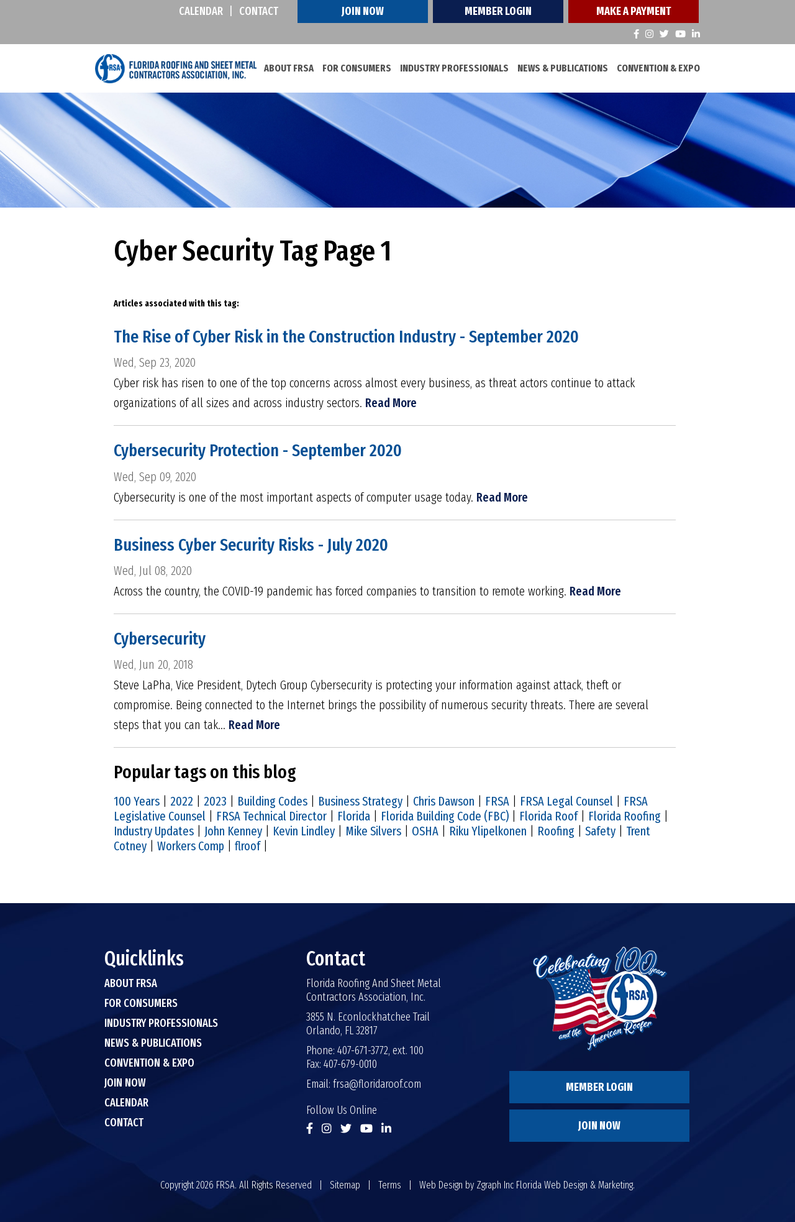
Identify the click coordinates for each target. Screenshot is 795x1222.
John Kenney (233, 831)
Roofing (556, 831)
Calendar (201, 11)
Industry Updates (154, 831)
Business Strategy (360, 801)
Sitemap (345, 1185)
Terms (389, 1185)
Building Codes (272, 801)
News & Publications (562, 68)
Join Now (363, 11)
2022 (181, 801)
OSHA (425, 831)
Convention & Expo (658, 68)
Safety (600, 831)
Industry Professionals (454, 68)
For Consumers (356, 68)
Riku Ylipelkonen (488, 831)
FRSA (497, 801)
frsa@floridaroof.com (377, 1084)
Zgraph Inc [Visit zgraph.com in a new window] (495, 1185)
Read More (391, 402)
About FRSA (289, 68)
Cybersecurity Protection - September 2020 (258, 450)
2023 (215, 801)
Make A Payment (633, 11)
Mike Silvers (373, 831)
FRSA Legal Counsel (566, 801)
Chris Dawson (444, 801)
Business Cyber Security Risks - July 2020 (251, 545)
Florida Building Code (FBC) (445, 816)
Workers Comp (190, 845)
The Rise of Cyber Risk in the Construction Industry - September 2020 (346, 336)
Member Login (498, 11)
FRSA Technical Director (271, 816)
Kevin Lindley (304, 831)
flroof (247, 845)
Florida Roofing (624, 816)
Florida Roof (548, 816)
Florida (353, 816)
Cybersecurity (160, 638)
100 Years (137, 801)
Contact (258, 11)
